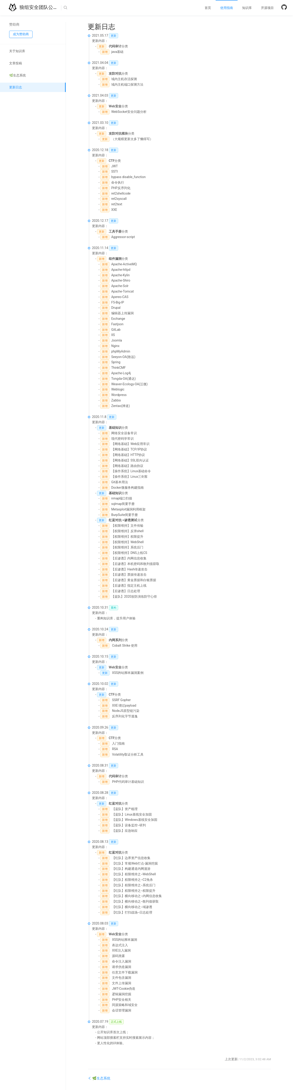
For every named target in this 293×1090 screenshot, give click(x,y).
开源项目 (267, 8)
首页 (208, 8)
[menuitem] (208, 8)
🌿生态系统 (17, 75)
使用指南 (226, 8)
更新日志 (15, 87)
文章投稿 (15, 63)
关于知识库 (17, 51)
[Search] (79, 7)
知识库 (247, 8)
